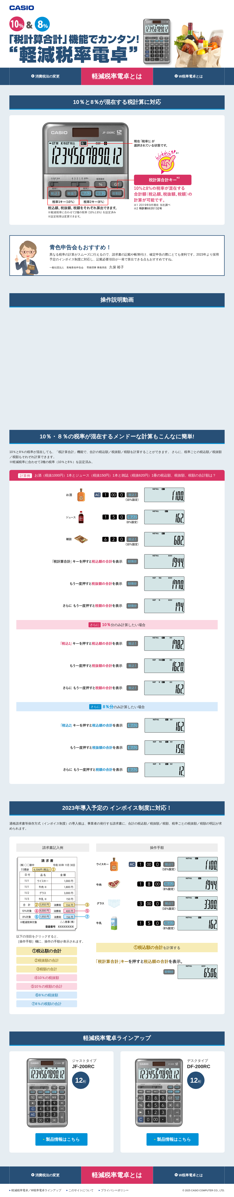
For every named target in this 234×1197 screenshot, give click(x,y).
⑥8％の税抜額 (46, 995)
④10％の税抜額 (46, 978)
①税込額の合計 (46, 951)
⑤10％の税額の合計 (46, 986)
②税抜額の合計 (47, 960)
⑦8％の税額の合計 (46, 1004)
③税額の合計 (46, 969)
